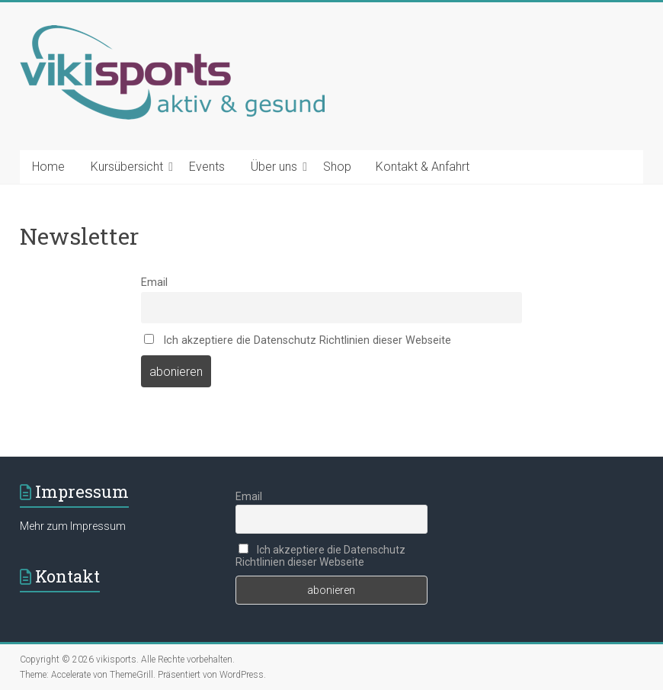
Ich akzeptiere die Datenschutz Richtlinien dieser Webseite (297, 340)
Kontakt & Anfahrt (422, 166)
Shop (337, 166)
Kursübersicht (127, 166)
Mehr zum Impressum (73, 526)
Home (48, 166)
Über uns (274, 166)
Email (154, 282)
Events (207, 166)
